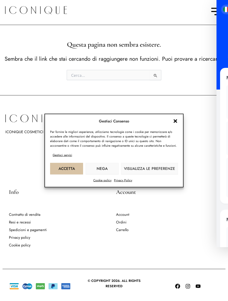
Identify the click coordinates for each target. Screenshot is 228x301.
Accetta (67, 168)
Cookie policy (102, 180)
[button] (175, 121)
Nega (102, 168)
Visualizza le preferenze (149, 168)
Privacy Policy (123, 180)
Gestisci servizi (62, 155)
